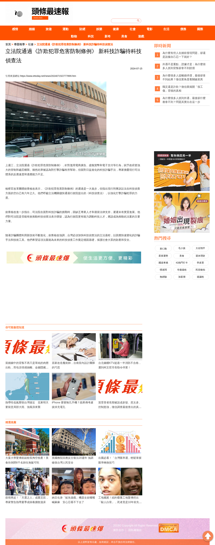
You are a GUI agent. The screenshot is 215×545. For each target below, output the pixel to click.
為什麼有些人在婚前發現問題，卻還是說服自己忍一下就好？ (184, 55)
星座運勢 (163, 255)
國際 (200, 29)
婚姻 (32, 29)
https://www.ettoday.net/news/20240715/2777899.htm (48, 76)
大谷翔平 (200, 248)
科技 (91, 36)
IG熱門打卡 (182, 262)
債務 (183, 29)
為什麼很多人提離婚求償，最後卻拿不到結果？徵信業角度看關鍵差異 (184, 77)
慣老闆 (163, 269)
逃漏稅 (200, 276)
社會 (133, 29)
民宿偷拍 (200, 269)
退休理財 (200, 255)
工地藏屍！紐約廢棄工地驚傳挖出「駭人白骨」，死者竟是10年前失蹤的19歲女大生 (120, 502)
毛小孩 (181, 248)
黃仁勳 (163, 248)
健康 (116, 29)
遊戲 (141, 36)
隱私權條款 (135, 530)
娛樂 (99, 29)
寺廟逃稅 (182, 269)
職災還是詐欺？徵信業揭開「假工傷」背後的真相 (182, 88)
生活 (166, 29)
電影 (149, 29)
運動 (65, 29)
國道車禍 (163, 262)
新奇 (108, 36)
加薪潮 (181, 276)
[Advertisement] (73, 297)
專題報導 (19, 44)
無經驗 (163, 276)
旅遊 (49, 29)
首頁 (8, 44)
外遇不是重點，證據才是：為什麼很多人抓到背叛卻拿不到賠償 (184, 66)
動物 (74, 36)
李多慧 (200, 262)
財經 (82, 29)
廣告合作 (118, 530)
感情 (15, 29)
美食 (124, 36)
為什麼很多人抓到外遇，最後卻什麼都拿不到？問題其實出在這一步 (184, 100)
